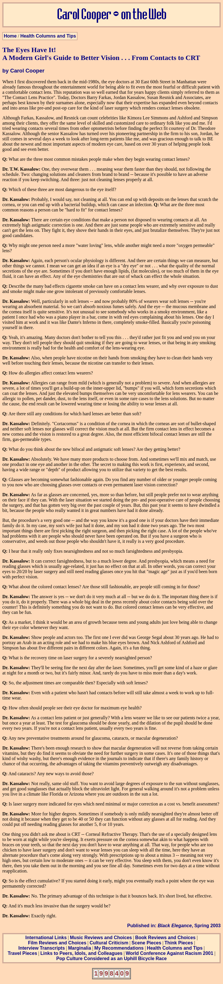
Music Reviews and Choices (101, 937)
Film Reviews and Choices (57, 942)
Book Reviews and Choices (165, 937)
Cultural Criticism (109, 942)
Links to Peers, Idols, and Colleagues (81, 953)
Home (10, 35)
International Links (45, 937)
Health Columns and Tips (48, 35)
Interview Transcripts (41, 948)
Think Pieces (179, 942)
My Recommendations (119, 948)
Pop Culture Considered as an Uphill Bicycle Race (111, 958)
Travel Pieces (22, 953)
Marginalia (79, 948)
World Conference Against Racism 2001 (169, 953)
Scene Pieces (146, 942)
